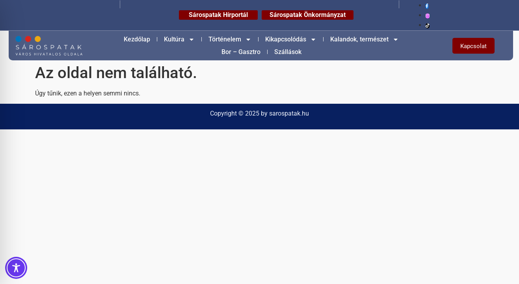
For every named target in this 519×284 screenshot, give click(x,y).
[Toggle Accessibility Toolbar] (16, 268)
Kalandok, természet (364, 39)
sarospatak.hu (289, 113)
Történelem (229, 39)
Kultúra (179, 39)
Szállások (287, 52)
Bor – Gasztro (240, 52)
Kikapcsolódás (290, 39)
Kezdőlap (137, 39)
